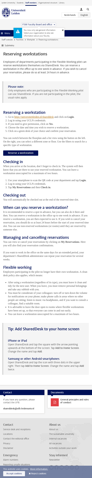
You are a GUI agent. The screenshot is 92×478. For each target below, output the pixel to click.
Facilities (19, 39)
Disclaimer (8, 448)
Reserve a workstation (20, 153)
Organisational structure (47, 3)
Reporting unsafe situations (16, 464)
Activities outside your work (63, 448)
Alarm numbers (10, 459)
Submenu (9, 45)
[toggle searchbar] (87, 9)
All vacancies (55, 443)
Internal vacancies (58, 438)
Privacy (6, 443)
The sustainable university (61, 434)
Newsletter (54, 459)
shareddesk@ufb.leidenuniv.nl (18, 408)
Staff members (31, 3)
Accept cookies (14, 473)
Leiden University (8, 3)
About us (53, 429)
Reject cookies (38, 473)
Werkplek (31, 39)
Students (20, 3)
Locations (8, 434)
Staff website (7, 39)
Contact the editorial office (16, 438)
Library (61, 3)
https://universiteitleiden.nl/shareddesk (34, 117)
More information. (39, 469)
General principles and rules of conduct (74, 401)
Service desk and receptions (16, 429)
